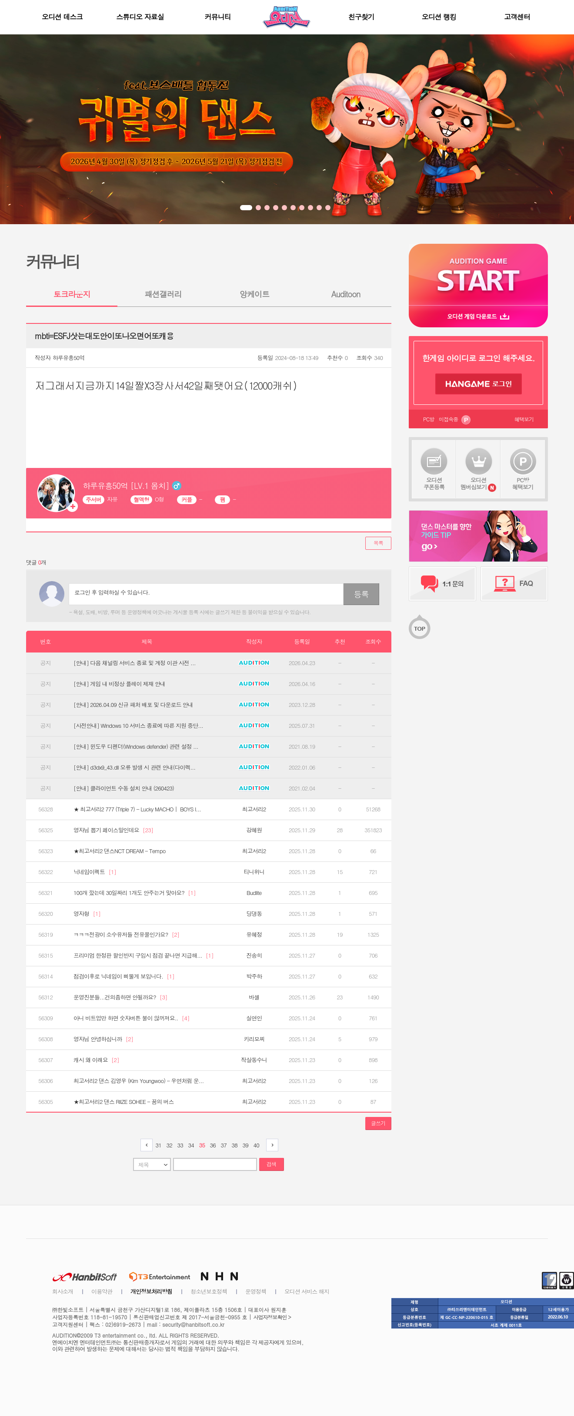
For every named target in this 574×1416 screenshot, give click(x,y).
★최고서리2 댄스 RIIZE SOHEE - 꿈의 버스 (123, 1101)
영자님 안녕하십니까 (103, 1039)
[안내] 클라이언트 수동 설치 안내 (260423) (123, 788)
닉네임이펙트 (94, 871)
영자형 (86, 913)
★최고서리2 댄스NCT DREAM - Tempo (119, 851)
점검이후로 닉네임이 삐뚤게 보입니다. (123, 976)
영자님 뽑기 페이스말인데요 (113, 830)
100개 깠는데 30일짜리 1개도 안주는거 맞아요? (134, 892)
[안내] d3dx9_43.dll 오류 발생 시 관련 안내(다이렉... (134, 767)
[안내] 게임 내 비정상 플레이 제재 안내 (119, 683)
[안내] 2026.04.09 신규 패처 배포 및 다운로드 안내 (133, 704)
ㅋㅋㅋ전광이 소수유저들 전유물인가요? (126, 934)
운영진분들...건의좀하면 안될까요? (120, 997)
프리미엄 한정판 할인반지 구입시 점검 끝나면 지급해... (143, 955)
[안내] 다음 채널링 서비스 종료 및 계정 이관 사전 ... (134, 662)
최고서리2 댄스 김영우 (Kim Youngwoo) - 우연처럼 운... (138, 1080)
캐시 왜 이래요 (96, 1059)
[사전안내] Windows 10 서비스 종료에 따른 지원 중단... (138, 725)
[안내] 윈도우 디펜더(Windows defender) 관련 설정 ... (135, 746)
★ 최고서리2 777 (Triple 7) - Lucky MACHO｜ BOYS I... (137, 809)
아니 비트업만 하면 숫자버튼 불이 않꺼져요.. (131, 1018)
